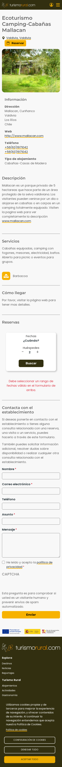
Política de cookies (16, 729)
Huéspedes (31, 348)
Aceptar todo (29, 759)
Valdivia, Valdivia (16, 38)
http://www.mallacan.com (24, 136)
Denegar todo (29, 749)
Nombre (8, 469)
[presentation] (27, 584)
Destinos (7, 663)
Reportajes (8, 673)
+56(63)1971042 (16, 147)
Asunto (7, 514)
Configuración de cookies (29, 740)
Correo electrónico (16, 484)
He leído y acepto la (29, 564)
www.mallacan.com (16, 221)
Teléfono (8, 499)
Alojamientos (9, 685)
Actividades (8, 690)
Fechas (31, 336)
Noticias (6, 668)
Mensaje (8, 529)
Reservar (15, 43)
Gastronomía (9, 695)
